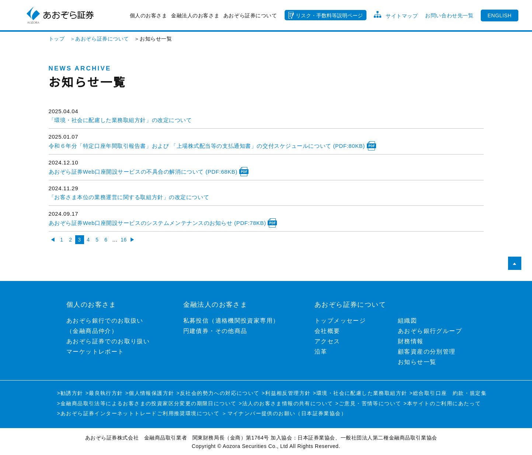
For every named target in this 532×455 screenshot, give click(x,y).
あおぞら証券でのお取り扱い (108, 341)
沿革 (320, 351)
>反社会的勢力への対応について (217, 393)
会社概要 (327, 331)
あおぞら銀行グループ (430, 331)
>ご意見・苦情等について (368, 403)
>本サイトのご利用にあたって (442, 403)
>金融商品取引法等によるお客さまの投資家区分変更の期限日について (147, 403)
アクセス (327, 341)
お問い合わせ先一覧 (449, 15)
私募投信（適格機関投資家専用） (231, 320)
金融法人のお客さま (195, 15)
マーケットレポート (95, 351)
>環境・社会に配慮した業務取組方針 (360, 393)
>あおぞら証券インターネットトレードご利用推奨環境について (138, 413)
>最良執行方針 (104, 393)
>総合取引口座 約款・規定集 (448, 393)
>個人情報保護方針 (149, 393)
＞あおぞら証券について (97, 39)
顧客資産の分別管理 (427, 351)
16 (124, 240)
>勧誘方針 (70, 393)
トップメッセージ (340, 320)
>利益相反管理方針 (286, 393)
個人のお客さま (148, 15)
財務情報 (411, 341)
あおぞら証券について (250, 15)
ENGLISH (499, 15)
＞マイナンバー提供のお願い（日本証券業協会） (284, 413)
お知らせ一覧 (417, 362)
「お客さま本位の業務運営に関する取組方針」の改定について (129, 197)
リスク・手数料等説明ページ (329, 15)
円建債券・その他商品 (215, 331)
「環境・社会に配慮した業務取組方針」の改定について (120, 120)
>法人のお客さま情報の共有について (286, 403)
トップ (57, 39)
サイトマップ (402, 16)
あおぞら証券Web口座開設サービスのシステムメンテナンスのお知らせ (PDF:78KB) (163, 223)
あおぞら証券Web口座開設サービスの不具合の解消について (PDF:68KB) (148, 172)
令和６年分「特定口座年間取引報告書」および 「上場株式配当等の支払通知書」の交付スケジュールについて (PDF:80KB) (212, 146)
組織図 (407, 320)
